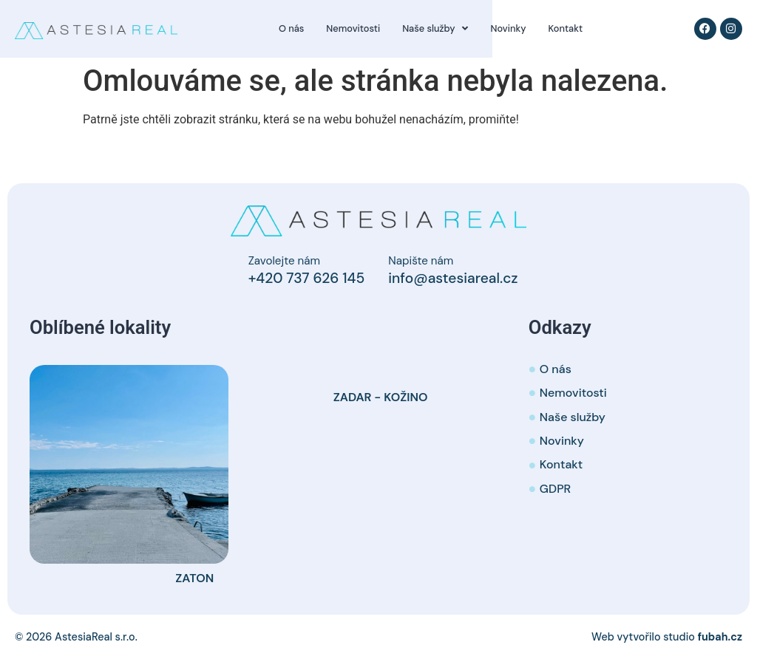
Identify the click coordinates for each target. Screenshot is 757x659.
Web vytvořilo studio (666, 636)
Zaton (194, 578)
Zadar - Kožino (380, 397)
